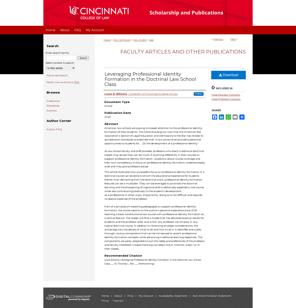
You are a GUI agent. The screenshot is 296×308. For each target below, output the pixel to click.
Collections (53, 101)
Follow (198, 94)
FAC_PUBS (139, 40)
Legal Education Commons (226, 95)
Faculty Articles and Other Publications (183, 52)
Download (228, 75)
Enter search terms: (57, 52)
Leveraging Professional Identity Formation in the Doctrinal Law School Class (150, 79)
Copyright (118, 300)
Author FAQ (54, 129)
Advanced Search (57, 75)
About (118, 295)
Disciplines (53, 105)
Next (233, 39)
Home (107, 40)
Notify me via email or (63, 82)
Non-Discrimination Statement (212, 295)
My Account (146, 295)
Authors (52, 110)
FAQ (130, 295)
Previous (218, 39)
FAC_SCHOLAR (121, 40)
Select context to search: (60, 62)
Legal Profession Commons (226, 99)
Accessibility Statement (173, 295)
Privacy (105, 300)
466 (151, 40)
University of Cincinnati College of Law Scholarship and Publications (194, 13)
